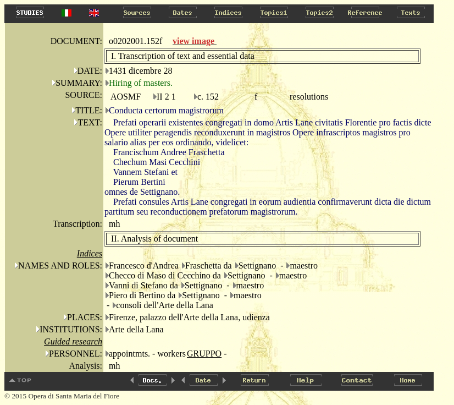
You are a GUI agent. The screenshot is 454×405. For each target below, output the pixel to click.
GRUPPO (204, 353)
